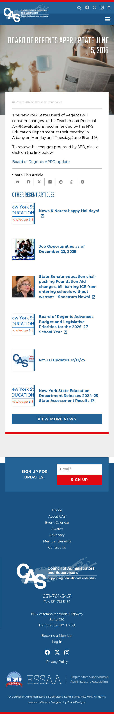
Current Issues (53, 102)
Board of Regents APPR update (41, 162)
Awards (57, 529)
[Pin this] (60, 182)
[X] (94, 7)
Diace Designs (76, 702)
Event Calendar (57, 523)
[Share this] (28, 182)
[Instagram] (102, 7)
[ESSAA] (57, 679)
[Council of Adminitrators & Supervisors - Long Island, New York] (26, 13)
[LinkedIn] (108, 7)
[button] (79, 8)
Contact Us (57, 547)
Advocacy (57, 535)
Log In (57, 642)
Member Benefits (57, 541)
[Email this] (17, 182)
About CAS (57, 517)
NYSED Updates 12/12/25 (62, 360)
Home (57, 510)
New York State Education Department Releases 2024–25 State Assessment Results (68, 396)
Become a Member (57, 636)
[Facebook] (87, 7)
